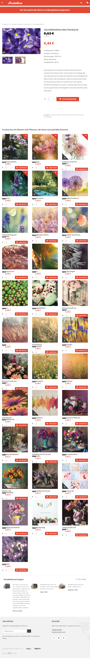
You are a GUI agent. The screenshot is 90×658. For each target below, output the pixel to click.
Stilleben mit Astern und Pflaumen (41, 455)
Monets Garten (38, 198)
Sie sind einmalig (38, 527)
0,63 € (4, 162)
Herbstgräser (67, 381)
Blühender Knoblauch (70, 198)
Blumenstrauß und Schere (9, 381)
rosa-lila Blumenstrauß (41, 491)
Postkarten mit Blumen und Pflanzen (20, 24)
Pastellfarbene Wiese (40, 235)
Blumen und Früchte (69, 454)
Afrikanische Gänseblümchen (8, 418)
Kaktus (4, 308)
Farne (4, 344)
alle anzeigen (80, 579)
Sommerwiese (37, 381)
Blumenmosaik (68, 491)
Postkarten (5, 24)
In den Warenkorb (67, 99)
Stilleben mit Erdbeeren (71, 417)
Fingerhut (6, 198)
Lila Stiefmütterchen (38, 24)
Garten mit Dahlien (9, 162)
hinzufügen (21, 168)
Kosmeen (35, 162)
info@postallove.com (58, 632)
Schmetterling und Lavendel (9, 235)
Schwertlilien (67, 344)
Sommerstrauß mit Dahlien (69, 162)
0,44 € (8, 164)
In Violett (5, 564)
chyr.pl (12, 653)
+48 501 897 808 (57, 630)
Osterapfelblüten (39, 308)
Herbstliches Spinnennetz (37, 345)
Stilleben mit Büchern (10, 454)
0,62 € (68, 420)
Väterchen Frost (8, 271)
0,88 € (64, 418)
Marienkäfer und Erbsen (71, 235)
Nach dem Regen (68, 271)
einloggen (47, 115)
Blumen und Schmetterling (7, 491)
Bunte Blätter (37, 417)
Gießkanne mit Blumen (11, 527)
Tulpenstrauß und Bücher (69, 528)
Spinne (34, 271)
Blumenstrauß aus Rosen (69, 308)
